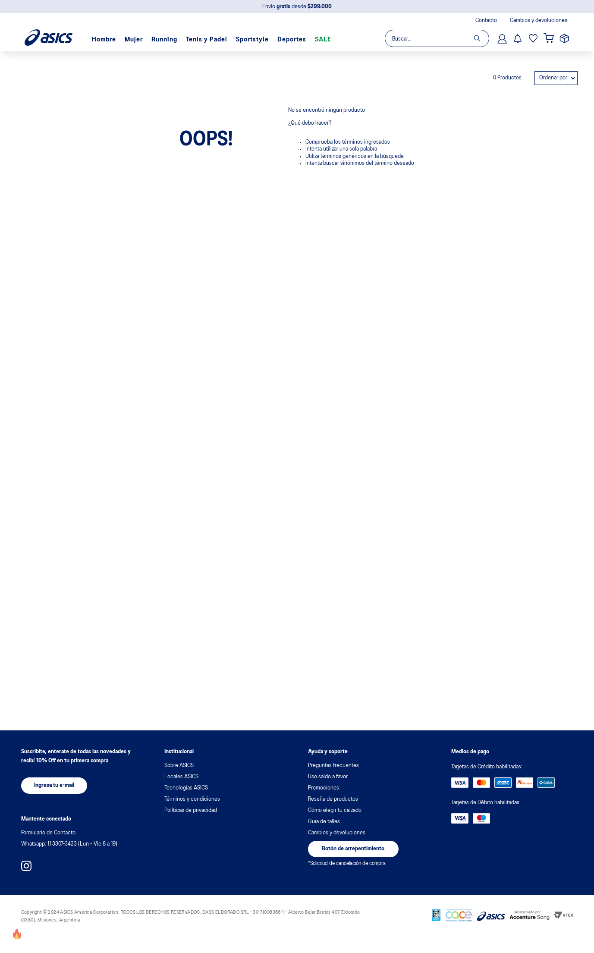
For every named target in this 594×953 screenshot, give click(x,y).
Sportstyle (252, 40)
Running (164, 40)
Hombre (104, 40)
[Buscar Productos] (481, 38)
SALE (323, 40)
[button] (54, 785)
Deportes (291, 40)
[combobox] (436, 38)
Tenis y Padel (206, 40)
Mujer (134, 40)
